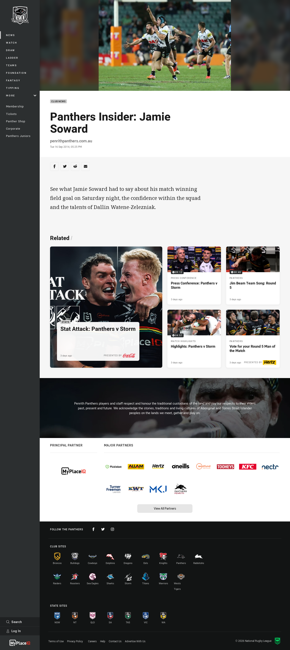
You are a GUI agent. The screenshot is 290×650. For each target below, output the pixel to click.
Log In (13, 631)
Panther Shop (15, 121)
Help (102, 641)
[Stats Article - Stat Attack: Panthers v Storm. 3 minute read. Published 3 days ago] (106, 307)
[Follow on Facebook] (93, 529)
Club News (58, 101)
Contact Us (115, 641)
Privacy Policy (75, 641)
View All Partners (165, 508)
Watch (11, 42)
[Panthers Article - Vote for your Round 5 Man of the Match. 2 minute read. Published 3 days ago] (253, 339)
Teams (11, 65)
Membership (15, 106)
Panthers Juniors (18, 136)
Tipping (12, 87)
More (21, 95)
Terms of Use (56, 641)
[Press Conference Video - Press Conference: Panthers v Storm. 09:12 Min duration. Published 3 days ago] (194, 275)
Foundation (16, 72)
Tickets (11, 114)
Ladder (12, 57)
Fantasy (13, 80)
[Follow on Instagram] (112, 529)
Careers (92, 641)
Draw (10, 50)
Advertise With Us (135, 641)
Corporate (13, 128)
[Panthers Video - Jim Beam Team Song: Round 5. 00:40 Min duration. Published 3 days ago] (253, 275)
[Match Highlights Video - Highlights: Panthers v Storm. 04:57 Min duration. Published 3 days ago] (194, 339)
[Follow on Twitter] (103, 529)
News (10, 35)
